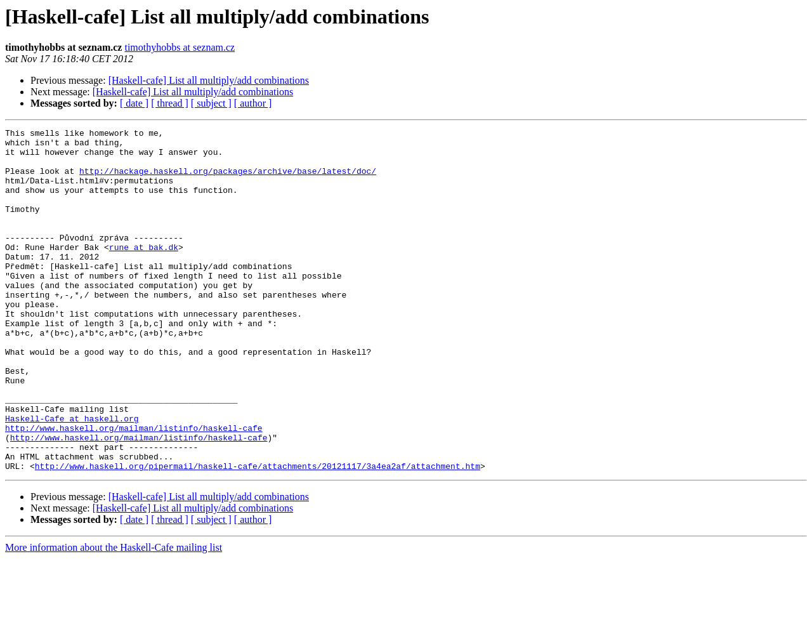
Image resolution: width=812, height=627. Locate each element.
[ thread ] (169, 103)
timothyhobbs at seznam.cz (179, 47)
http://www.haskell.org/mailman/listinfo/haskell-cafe (134, 488)
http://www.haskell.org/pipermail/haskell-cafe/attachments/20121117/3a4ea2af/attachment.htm (257, 534)
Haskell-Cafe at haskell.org (72, 477)
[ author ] (253, 103)
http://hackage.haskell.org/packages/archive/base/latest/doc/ (227, 180)
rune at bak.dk (143, 271)
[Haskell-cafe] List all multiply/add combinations (208, 80)
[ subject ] (211, 103)
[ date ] (134, 103)
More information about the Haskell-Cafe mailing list (113, 615)
